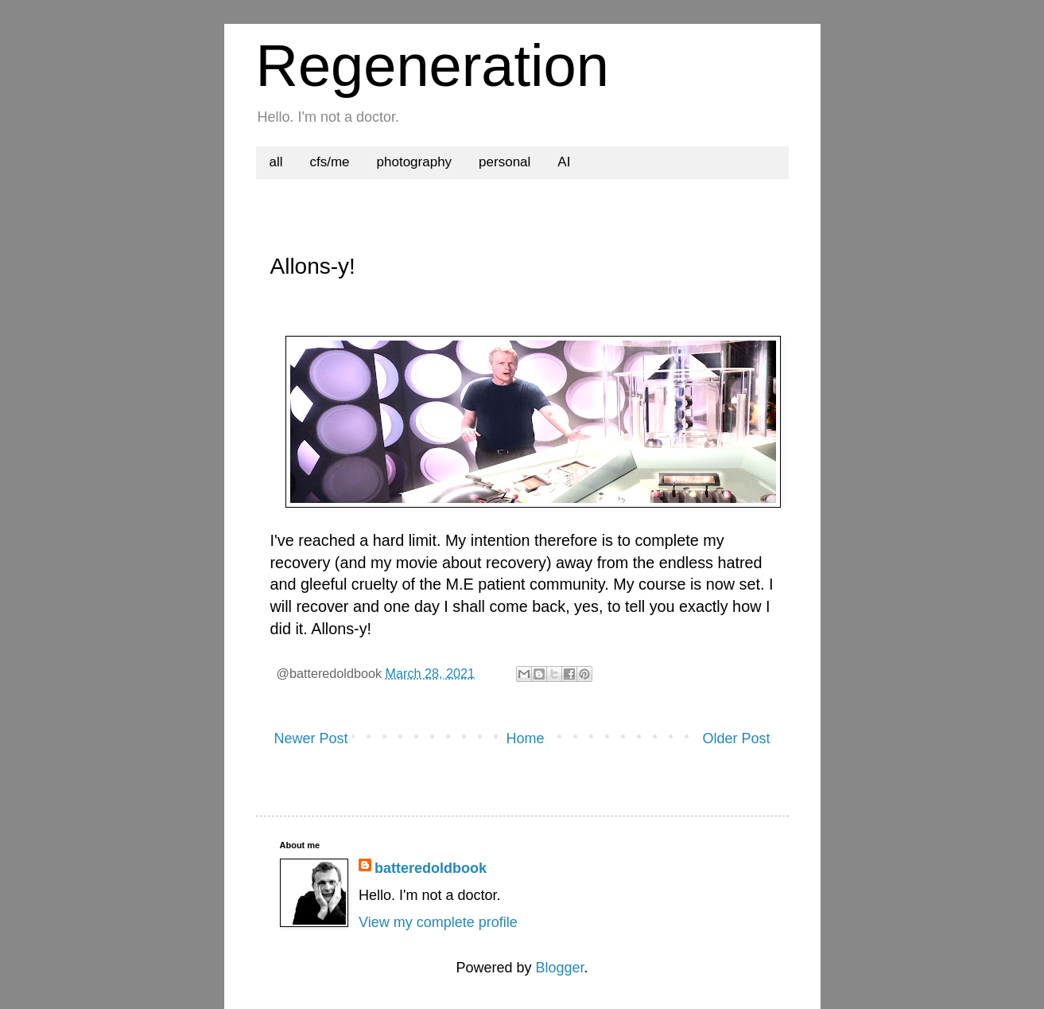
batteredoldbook (431, 868)
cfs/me (330, 161)
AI (563, 161)
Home (525, 738)
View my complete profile (438, 922)
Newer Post (311, 738)
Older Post (736, 738)
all (276, 161)
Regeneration (432, 66)
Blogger (559, 968)
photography (414, 161)
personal (504, 161)
